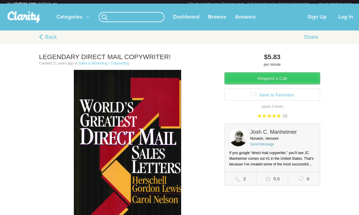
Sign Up (317, 20)
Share (311, 41)
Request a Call (272, 82)
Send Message (262, 148)
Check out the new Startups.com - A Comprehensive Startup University (248, 4)
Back (51, 41)
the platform (32, 3)
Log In (345, 20)
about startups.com (335, 4)
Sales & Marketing (92, 67)
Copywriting (119, 67)
